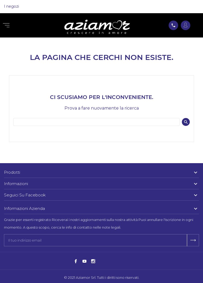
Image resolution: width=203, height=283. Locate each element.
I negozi (11, 6)
